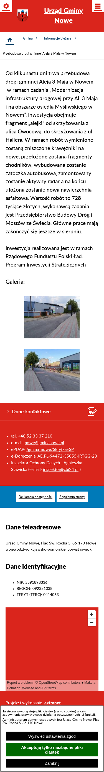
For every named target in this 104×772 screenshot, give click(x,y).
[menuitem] (35, 497)
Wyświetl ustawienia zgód (52, 736)
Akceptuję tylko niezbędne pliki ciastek (52, 749)
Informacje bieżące (60, 38)
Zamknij (52, 763)
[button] (52, 337)
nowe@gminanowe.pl (44, 443)
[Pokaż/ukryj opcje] (6, 6)
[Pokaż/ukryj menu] (97, 6)
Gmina (31, 38)
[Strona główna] (9, 39)
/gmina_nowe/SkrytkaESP (50, 450)
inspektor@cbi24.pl (60, 470)
